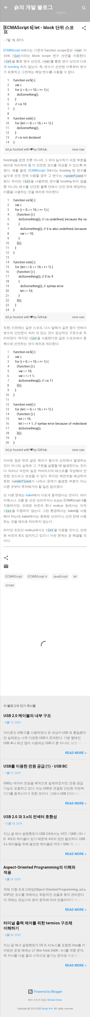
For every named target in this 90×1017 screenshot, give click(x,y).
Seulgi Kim (47, 1008)
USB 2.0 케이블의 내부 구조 (27, 722)
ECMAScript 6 (13, 60)
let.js (9, 158)
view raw (78, 158)
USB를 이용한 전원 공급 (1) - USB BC (35, 773)
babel (29, 503)
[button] (84, 38)
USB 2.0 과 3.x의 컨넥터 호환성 (30, 823)
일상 (44, 22)
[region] (45, 120)
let (75, 583)
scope (9, 592)
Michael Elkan (54, 1000)
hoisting (13, 76)
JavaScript (60, 583)
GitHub (27, 22)
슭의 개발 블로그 (33, 7)
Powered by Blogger (45, 992)
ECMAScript (13, 583)
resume (62, 22)
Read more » (76, 760)
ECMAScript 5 (38, 180)
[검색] (84, 8)
